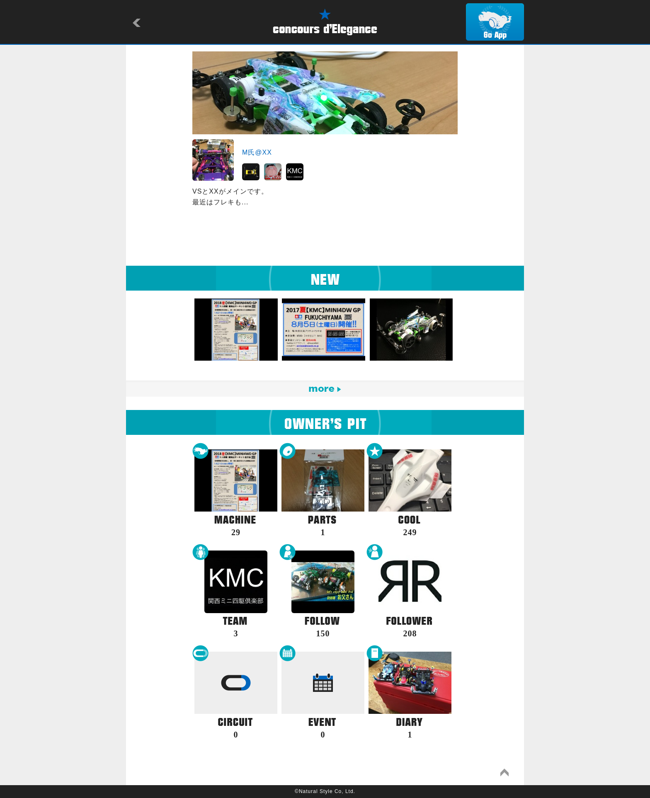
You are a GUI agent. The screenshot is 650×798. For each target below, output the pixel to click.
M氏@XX (257, 152)
